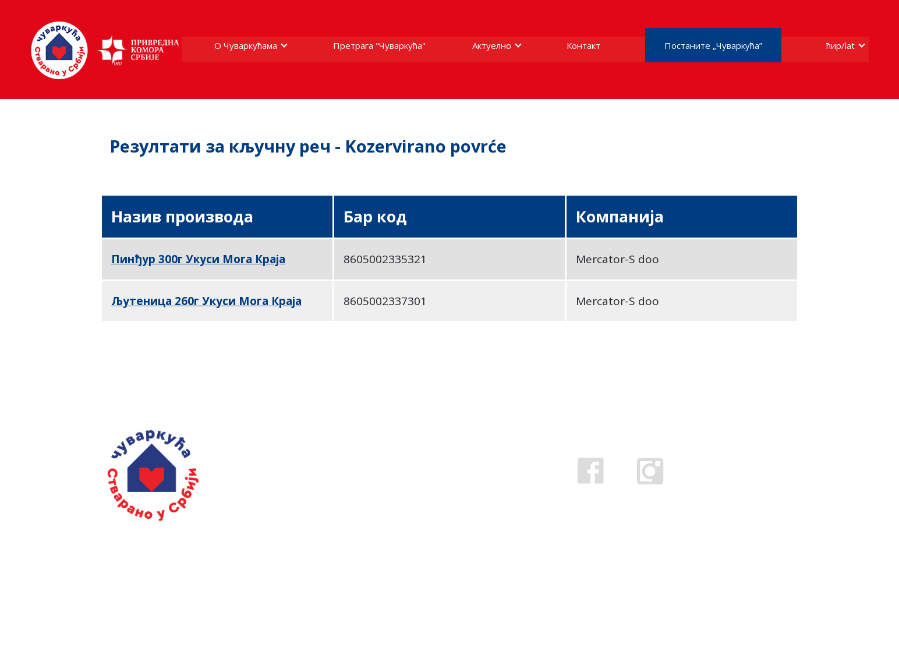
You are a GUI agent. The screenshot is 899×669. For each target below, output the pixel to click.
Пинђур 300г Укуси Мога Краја (198, 259)
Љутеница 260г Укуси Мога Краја (206, 301)
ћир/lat (840, 45)
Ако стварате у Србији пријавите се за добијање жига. (175, 565)
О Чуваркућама (245, 45)
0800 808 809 (399, 482)
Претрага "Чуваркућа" (379, 45)
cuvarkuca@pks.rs (413, 499)
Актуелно (491, 45)
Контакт (583, 45)
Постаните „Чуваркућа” (713, 45)
